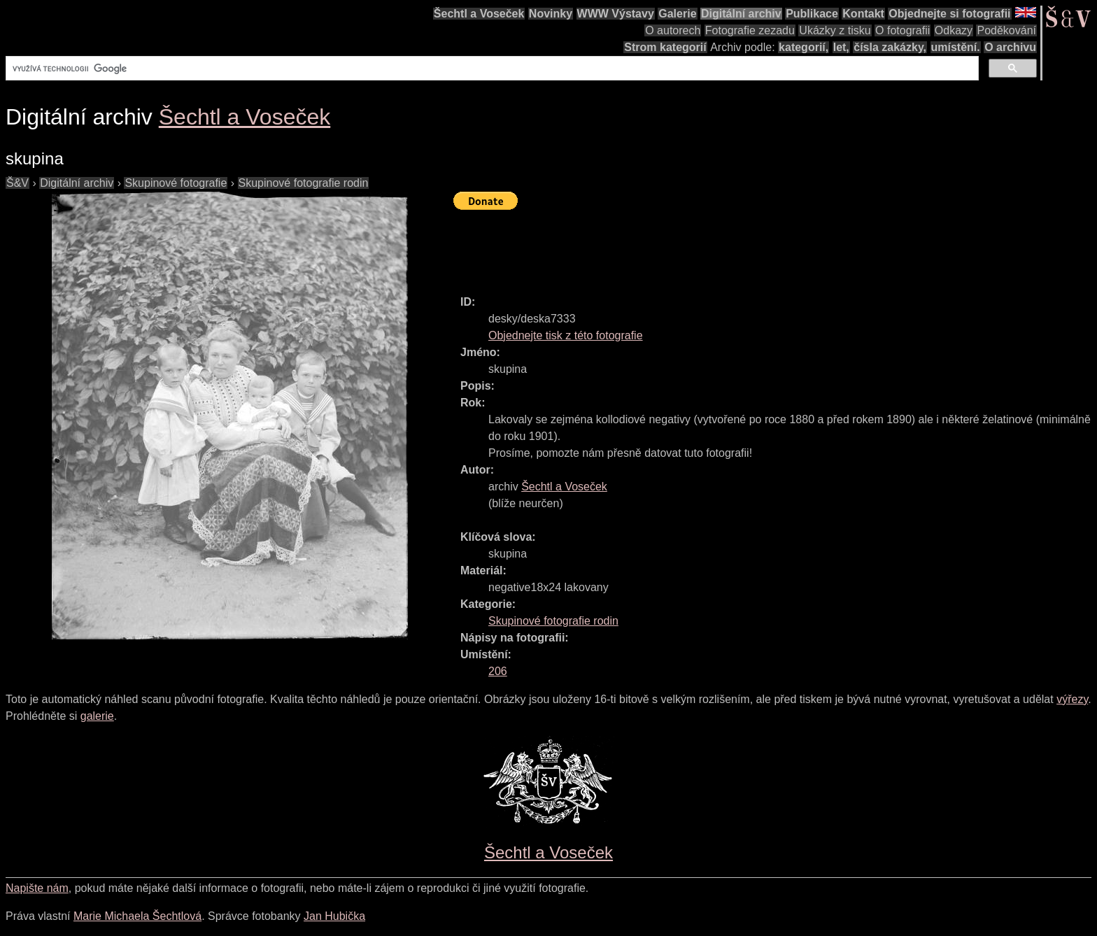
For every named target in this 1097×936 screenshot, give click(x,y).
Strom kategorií (665, 47)
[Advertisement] (708, 246)
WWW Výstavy (615, 14)
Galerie (677, 14)
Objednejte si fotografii (949, 14)
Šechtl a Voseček (479, 14)
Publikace (812, 14)
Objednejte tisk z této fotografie (565, 335)
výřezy (1072, 699)
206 (497, 671)
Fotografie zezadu (750, 30)
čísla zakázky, (890, 47)
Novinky (550, 14)
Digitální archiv (741, 14)
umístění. (955, 47)
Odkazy (953, 30)
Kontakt (863, 14)
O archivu (1010, 47)
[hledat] (491, 68)
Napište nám (37, 888)
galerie (97, 716)
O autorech (672, 30)
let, (841, 47)
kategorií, (803, 47)
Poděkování (1006, 30)
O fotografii (902, 30)
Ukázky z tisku (834, 30)
